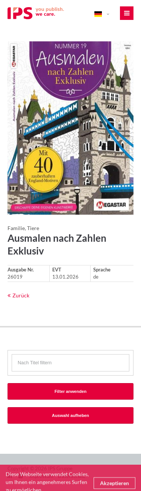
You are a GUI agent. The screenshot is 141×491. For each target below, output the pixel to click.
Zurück (20, 295)
